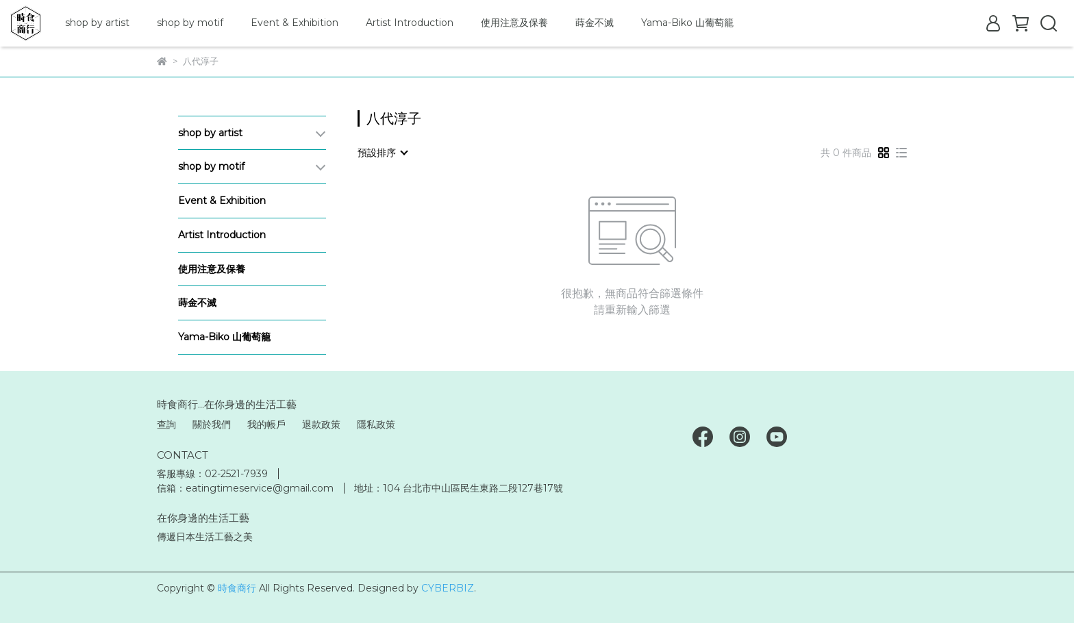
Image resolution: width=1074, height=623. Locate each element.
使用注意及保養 (514, 22)
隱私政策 (376, 424)
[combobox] (382, 152)
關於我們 (211, 424)
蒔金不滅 (594, 22)
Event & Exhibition (294, 22)
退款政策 (321, 424)
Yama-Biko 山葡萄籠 (687, 22)
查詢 (166, 424)
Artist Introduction (409, 22)
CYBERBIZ (447, 588)
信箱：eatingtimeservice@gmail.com (245, 488)
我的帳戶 (266, 424)
